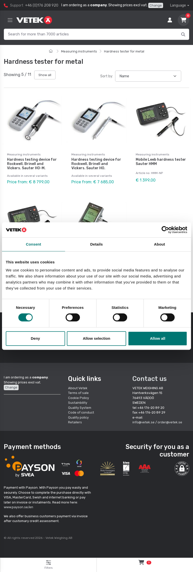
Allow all (157, 338)
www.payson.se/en (18, 507)
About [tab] (159, 244)
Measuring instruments (79, 51)
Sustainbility (78, 402)
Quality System (79, 407)
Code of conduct (81, 412)
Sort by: (106, 76)
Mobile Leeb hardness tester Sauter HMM (161, 161)
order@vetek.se (170, 422)
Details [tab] (96, 244)
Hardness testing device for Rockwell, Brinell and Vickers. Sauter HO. (96, 163)
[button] (182, 468)
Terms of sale (78, 392)
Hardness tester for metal (124, 51)
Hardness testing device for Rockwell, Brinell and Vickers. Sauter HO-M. (32, 163)
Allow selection (96, 338)
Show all (44, 75)
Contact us (149, 378)
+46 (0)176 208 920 (41, 5)
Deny (35, 338)
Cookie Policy (78, 397)
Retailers (75, 422)
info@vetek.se (143, 422)
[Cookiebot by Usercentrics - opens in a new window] (165, 230)
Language (178, 5)
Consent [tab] (33, 244)
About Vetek (77, 388)
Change (156, 5)
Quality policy (78, 417)
